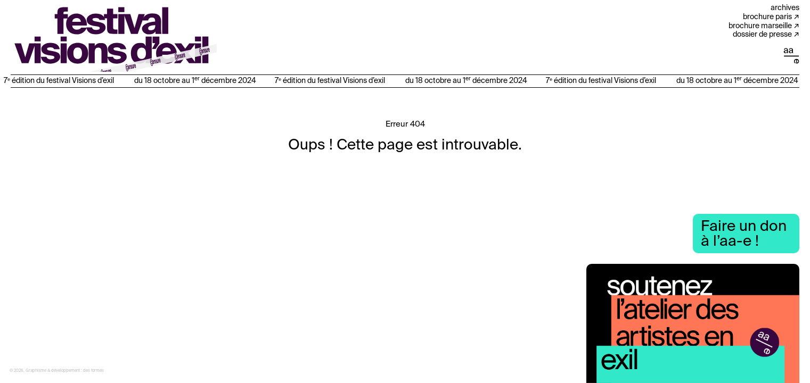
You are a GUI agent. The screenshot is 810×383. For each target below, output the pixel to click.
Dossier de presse (762, 34)
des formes (93, 371)
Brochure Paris (767, 17)
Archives (785, 8)
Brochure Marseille (760, 26)
